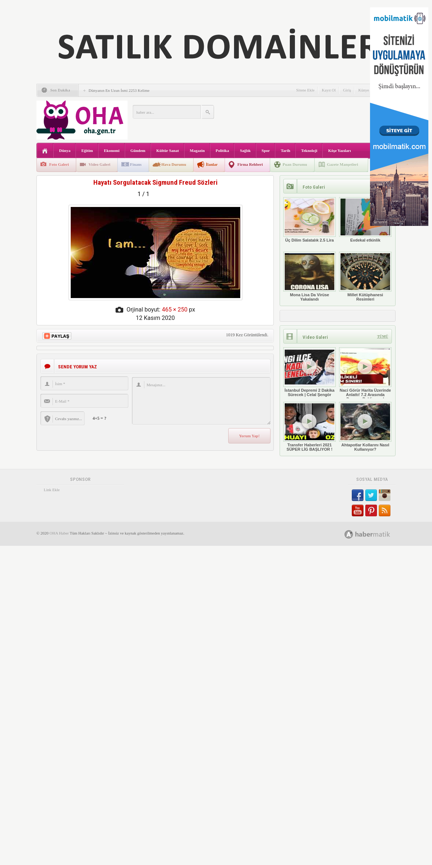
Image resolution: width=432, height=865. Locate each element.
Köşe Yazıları (339, 150)
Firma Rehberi (250, 164)
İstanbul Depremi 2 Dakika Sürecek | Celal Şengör (309, 372)
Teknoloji (309, 150)
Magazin (197, 150)
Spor (266, 150)
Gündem (138, 150)
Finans (136, 164)
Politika (222, 150)
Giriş (347, 90)
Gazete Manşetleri (342, 164)
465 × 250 (174, 309)
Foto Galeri (59, 164)
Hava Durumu (173, 164)
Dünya (64, 150)
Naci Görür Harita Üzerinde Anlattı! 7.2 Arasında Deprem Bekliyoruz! (365, 374)
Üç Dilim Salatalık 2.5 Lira (309, 219)
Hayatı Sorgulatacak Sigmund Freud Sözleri (155, 182)
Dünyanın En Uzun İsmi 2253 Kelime (119, 90)
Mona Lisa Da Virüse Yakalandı (309, 276)
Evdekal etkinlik (365, 219)
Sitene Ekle (305, 90)
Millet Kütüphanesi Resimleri (365, 276)
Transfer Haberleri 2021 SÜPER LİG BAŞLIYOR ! (309, 426)
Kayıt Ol (329, 90)
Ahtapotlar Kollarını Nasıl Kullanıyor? (365, 426)
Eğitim (87, 150)
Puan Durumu (295, 164)
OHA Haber (59, 533)
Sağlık (245, 150)
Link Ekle (52, 490)
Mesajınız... (201, 400)
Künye (363, 90)
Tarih (285, 150)
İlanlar (212, 164)
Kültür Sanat (167, 150)
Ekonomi (112, 150)
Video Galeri (99, 164)
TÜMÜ (382, 336)
